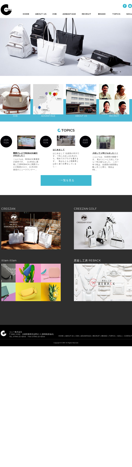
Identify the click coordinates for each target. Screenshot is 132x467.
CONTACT (128, 336)
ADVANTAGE (86, 336)
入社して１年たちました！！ (105, 153)
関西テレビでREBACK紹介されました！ (25, 154)
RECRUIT (86, 14)
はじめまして (59, 150)
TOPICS (116, 14)
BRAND (102, 14)
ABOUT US (40, 14)
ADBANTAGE (69, 14)
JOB (54, 14)
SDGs (129, 14)
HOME (26, 14)
